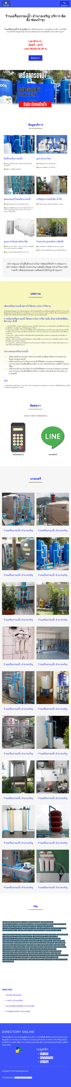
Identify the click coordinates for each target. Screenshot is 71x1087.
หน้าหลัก (44, 1054)
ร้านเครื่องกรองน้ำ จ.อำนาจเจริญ (18, 1011)
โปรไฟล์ (6, 4)
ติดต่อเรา (64, 4)
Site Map (44, 1061)
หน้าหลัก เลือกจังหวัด (13, 995)
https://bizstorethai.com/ (23, 1078)
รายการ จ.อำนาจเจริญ (14, 1000)
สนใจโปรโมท (46, 1058)
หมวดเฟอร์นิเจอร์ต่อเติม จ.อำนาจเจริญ (20, 1006)
